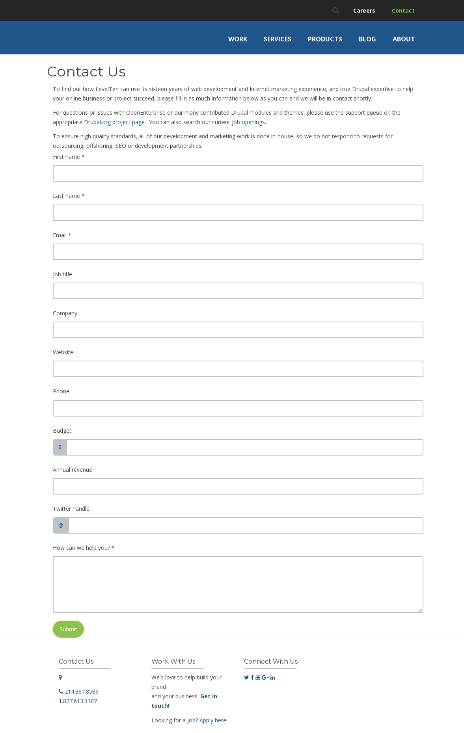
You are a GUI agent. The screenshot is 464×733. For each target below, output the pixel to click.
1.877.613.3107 (78, 701)
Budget (62, 430)
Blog (367, 39)
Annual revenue (72, 469)
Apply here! (213, 720)
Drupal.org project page (114, 122)
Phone (61, 391)
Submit (68, 629)
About (404, 39)
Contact (403, 10)
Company (65, 313)
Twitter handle (71, 508)
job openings (248, 122)
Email (62, 235)
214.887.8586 (82, 691)
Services (277, 39)
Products (325, 39)
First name (69, 156)
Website (63, 352)
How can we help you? (84, 547)
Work (237, 39)
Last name (69, 195)
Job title (62, 274)
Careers (364, 10)
